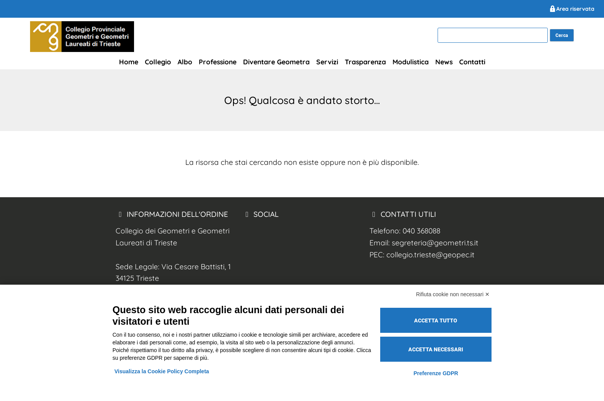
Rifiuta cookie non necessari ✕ (453, 294)
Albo (185, 61)
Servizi (327, 61)
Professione (218, 61)
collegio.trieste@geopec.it (430, 254)
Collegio (158, 61)
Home (128, 61)
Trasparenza (365, 61)
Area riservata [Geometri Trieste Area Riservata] (571, 9)
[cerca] (493, 35)
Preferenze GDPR (435, 373)
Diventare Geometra (276, 61)
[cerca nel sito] (562, 35)
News (444, 61)
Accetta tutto (435, 320)
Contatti (472, 61)
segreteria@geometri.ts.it (435, 242)
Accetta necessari (435, 349)
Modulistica (411, 61)
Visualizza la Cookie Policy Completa (161, 371)
